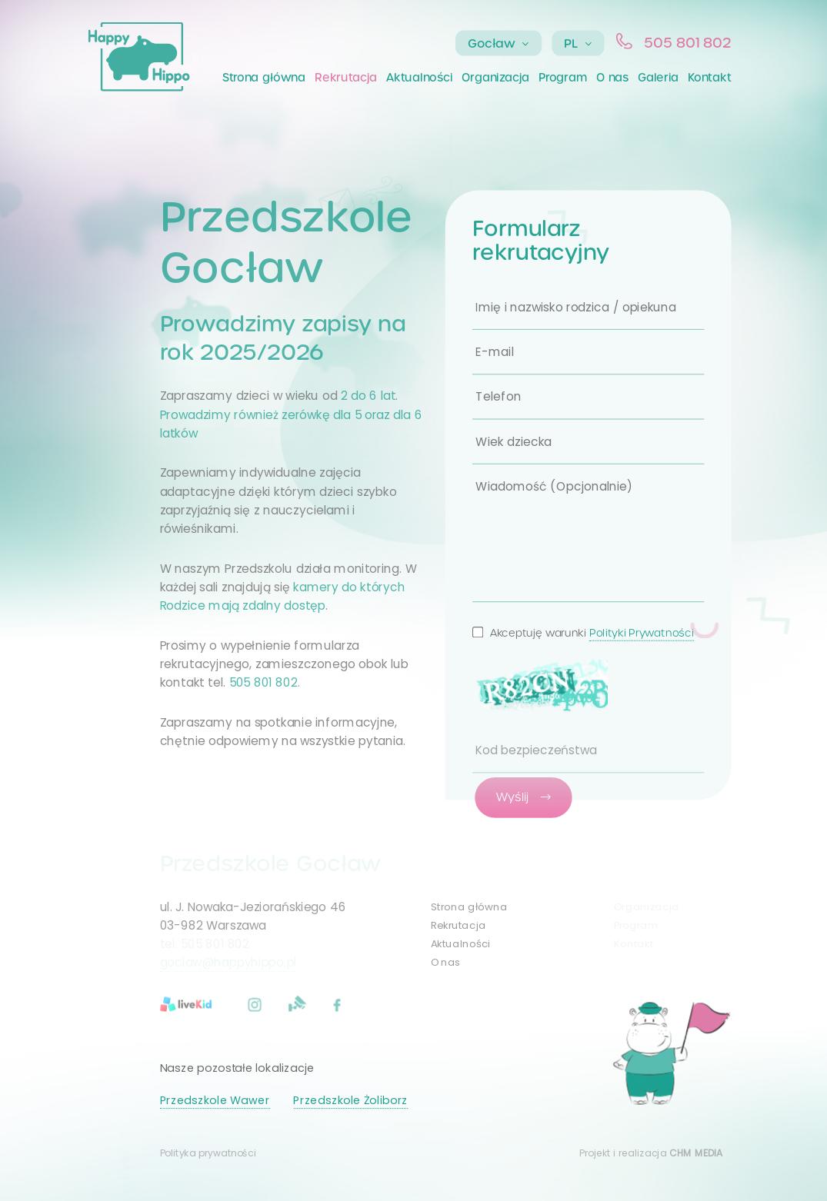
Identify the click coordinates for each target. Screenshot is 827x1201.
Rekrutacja (346, 77)
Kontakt (709, 77)
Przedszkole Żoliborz (350, 1100)
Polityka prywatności (208, 1153)
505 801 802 (687, 42)
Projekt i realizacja (650, 1153)
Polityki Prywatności (641, 633)
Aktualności (419, 77)
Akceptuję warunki (583, 633)
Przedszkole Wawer (215, 1100)
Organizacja (495, 77)
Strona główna (263, 77)
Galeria (658, 77)
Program (563, 77)
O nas (612, 77)
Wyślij (524, 797)
